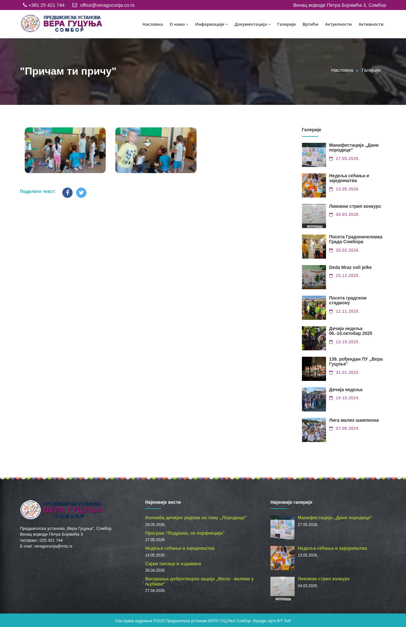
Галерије (286, 24)
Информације (211, 24)
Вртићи (310, 24)
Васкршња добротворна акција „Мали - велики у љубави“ (199, 581)
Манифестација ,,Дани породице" (354, 147)
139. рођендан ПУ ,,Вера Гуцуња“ (356, 361)
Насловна (153, 24)
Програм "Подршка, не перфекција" (185, 533)
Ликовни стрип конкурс (355, 206)
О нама (179, 24)
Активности (371, 24)
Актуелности (338, 24)
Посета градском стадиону (348, 300)
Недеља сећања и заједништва (349, 178)
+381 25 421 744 (44, 5)
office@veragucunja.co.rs (103, 5)
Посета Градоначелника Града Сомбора (356, 239)
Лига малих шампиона (354, 420)
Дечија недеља (346, 389)
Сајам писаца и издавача (173, 563)
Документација (252, 24)
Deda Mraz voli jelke (350, 267)
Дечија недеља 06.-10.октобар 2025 (350, 331)
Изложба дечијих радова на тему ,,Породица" (196, 517)
